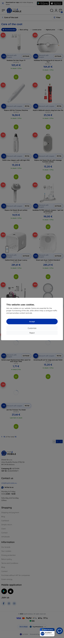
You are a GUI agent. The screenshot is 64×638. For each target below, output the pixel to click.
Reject (32, 333)
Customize (32, 328)
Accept (32, 321)
